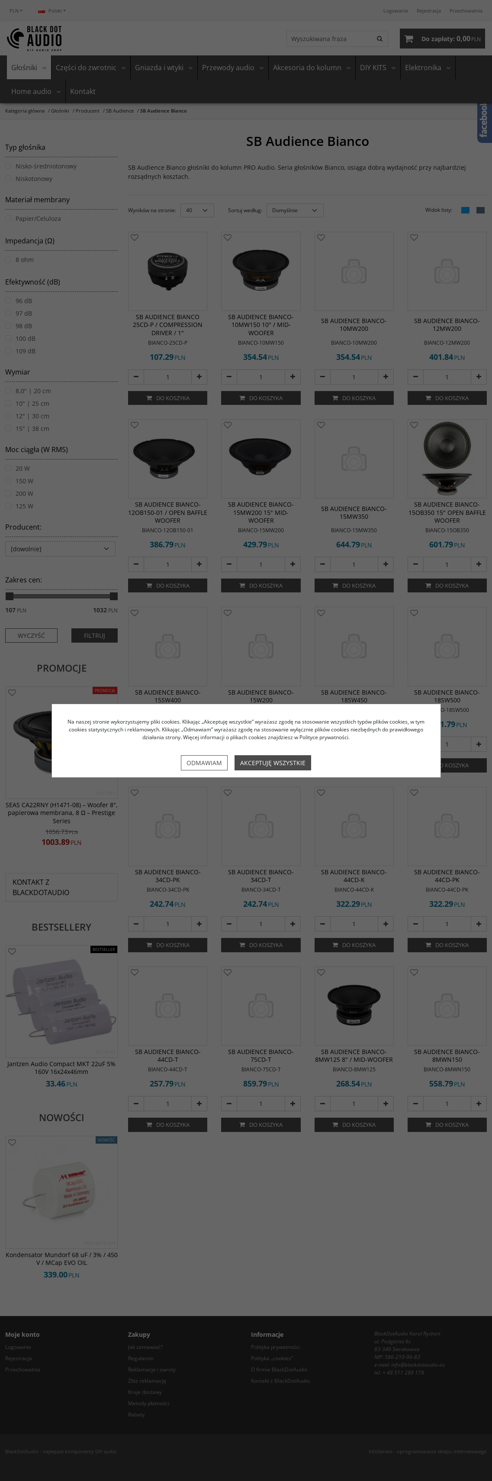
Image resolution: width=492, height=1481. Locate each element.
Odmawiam (204, 763)
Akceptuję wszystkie (272, 763)
